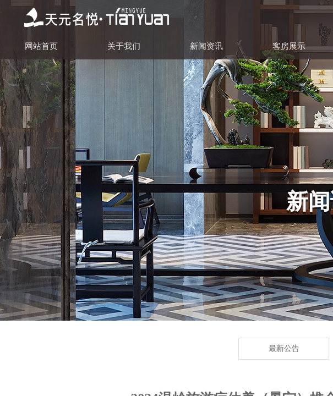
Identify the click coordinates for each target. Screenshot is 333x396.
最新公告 (284, 348)
